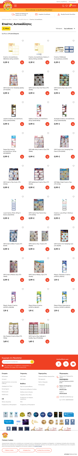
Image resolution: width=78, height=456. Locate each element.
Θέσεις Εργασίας (6, 401)
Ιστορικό (4, 379)
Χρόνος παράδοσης (62, 1)
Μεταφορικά (41, 379)
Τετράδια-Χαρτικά (23, 19)
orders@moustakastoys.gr (66, 396)
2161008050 (63, 379)
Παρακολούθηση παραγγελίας (46, 376)
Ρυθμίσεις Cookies (9, 450)
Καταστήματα (72, 1)
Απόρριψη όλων (26, 450)
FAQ (21, 401)
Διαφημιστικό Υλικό (7, 386)
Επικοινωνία (5, 391)
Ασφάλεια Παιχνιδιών (26, 394)
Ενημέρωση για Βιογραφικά (9, 404)
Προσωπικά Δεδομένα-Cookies (28, 389)
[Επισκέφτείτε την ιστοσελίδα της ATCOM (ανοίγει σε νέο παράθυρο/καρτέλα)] (70, 454)
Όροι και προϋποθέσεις (26, 386)
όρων (13, 367)
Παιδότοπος (5, 394)
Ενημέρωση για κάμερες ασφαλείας (26, 398)
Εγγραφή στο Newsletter (12, 358)
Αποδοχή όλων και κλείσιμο (43, 450)
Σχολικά (15, 19)
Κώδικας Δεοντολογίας (26, 392)
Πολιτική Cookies (38, 446)
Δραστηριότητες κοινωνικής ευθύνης (9, 382)
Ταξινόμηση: (59, 28)
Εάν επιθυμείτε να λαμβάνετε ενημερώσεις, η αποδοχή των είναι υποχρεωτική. (16, 366)
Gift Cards (22, 379)
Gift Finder (23, 376)
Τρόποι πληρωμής (43, 382)
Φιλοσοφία (5, 376)
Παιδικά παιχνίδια (6, 19)
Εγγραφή (32, 361)
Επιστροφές (41, 384)
